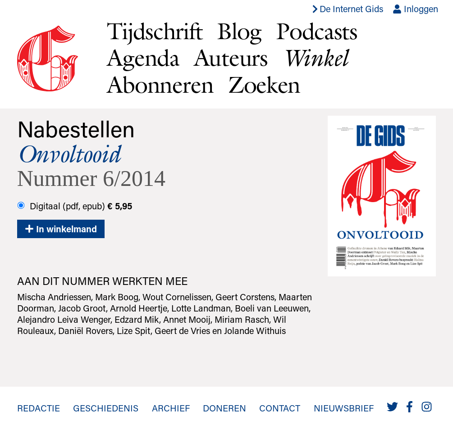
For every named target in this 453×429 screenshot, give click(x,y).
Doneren (224, 408)
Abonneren (160, 84)
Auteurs (231, 57)
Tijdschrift (154, 30)
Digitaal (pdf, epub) (74, 206)
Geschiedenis (105, 408)
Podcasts (316, 30)
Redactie (38, 408)
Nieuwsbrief (344, 408)
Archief (171, 408)
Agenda (143, 57)
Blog (239, 30)
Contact (279, 408)
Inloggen (415, 8)
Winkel (314, 57)
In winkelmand (61, 229)
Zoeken (264, 84)
